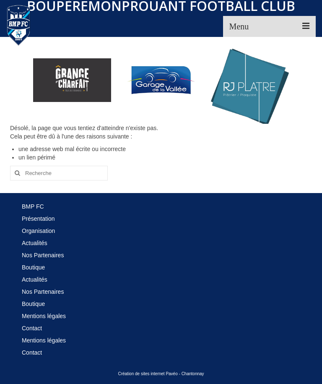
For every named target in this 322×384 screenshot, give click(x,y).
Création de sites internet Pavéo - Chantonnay (161, 373)
